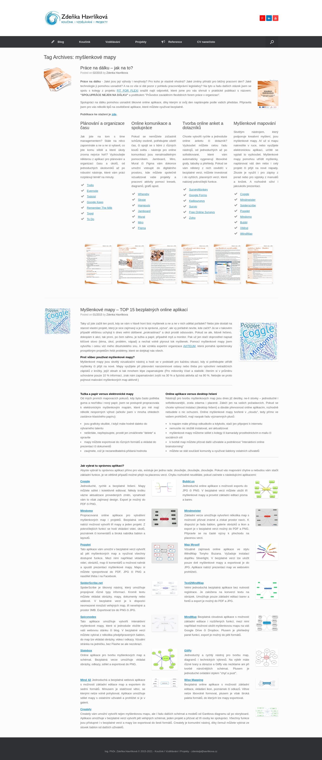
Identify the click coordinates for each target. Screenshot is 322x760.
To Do (90, 219)
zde (114, 114)
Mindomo (246, 216)
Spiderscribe (248, 205)
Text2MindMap (194, 583)
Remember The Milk (99, 207)
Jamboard (144, 211)
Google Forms (198, 195)
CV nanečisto (206, 41)
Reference (172, 41)
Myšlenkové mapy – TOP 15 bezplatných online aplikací (134, 309)
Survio (193, 206)
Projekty (140, 41)
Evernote (92, 190)
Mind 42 (85, 679)
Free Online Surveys (202, 212)
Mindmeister (248, 199)
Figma (142, 228)
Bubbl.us (189, 481)
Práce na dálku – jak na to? (106, 67)
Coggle (244, 194)
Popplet (245, 211)
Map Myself (192, 544)
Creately (85, 709)
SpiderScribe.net (91, 583)
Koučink (84, 41)
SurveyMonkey (198, 189)
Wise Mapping (193, 679)
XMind (244, 228)
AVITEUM (189, 346)
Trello (90, 185)
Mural (141, 216)
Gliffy (188, 650)
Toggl (90, 213)
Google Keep (95, 202)
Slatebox (86, 650)
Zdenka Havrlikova (117, 72)
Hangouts (144, 205)
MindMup (190, 616)
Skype (142, 199)
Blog (57, 41)
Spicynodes (88, 616)
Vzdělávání (113, 41)
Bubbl (243, 222)
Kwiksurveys (197, 200)
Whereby (143, 194)
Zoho (192, 217)
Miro (140, 222)
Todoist (91, 196)
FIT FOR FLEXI (127, 90)
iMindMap (246, 233)
